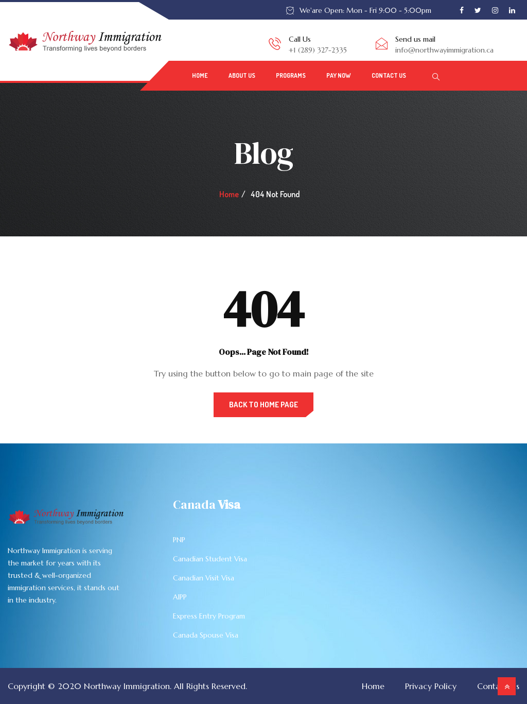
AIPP (180, 597)
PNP (179, 539)
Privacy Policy (430, 686)
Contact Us (389, 75)
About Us (242, 75)
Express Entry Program (209, 616)
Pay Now (338, 75)
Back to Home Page (263, 404)
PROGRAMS (291, 75)
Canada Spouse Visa (205, 635)
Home (200, 75)
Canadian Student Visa (210, 558)
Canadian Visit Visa (203, 577)
